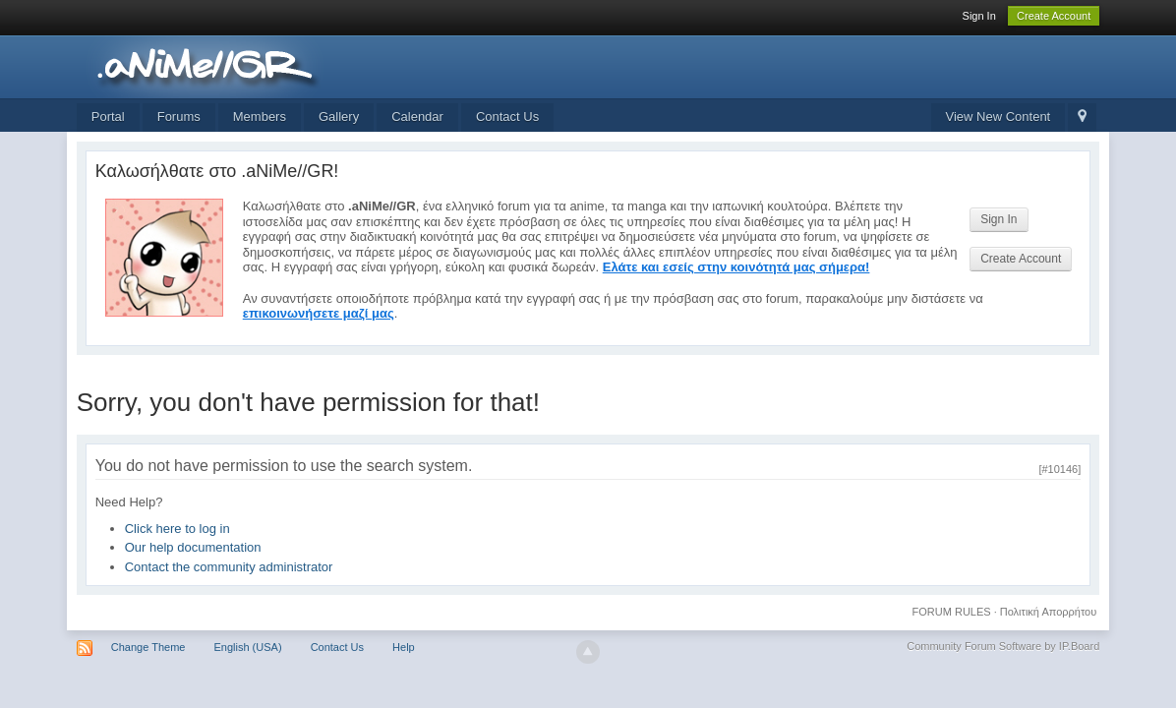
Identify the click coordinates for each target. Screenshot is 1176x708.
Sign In (979, 16)
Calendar (417, 116)
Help (403, 647)
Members (259, 116)
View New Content (998, 116)
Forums (179, 116)
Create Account (1053, 16)
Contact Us (507, 116)
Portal (108, 116)
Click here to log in (177, 528)
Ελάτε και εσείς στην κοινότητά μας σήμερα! (736, 267)
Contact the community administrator (229, 567)
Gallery (339, 116)
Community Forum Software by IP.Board (1003, 646)
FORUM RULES (951, 612)
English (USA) (247, 647)
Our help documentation (193, 547)
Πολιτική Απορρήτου (1048, 612)
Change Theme (148, 647)
